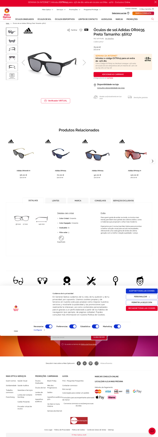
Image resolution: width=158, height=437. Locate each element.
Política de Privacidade (88, 345)
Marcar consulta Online (106, 377)
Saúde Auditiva (23, 386)
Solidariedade (11, 386)
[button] (23, 63)
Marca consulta (143, 13)
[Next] (152, 161)
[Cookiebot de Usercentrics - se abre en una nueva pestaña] (16, 432)
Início (8, 24)
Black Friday (51, 381)
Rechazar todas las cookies (137, 409)
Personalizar (137, 398)
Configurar (38, 431)
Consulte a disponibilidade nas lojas (111, 88)
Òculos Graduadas (39, 382)
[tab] (32, 200)
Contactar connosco (69, 386)
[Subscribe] (99, 337)
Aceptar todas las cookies (137, 392)
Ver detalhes (109, 39)
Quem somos (11, 381)
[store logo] (7, 14)
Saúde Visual (22, 381)
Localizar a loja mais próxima (109, 381)
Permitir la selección (137, 404)
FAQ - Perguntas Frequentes (73, 381)
